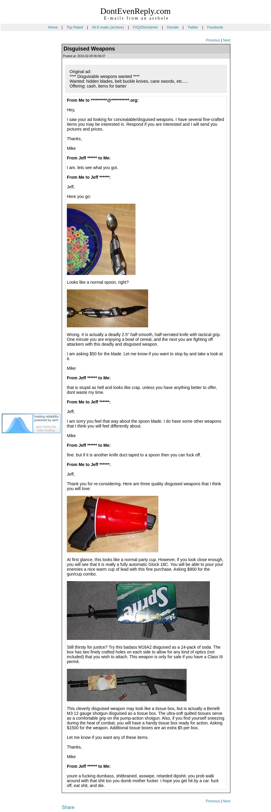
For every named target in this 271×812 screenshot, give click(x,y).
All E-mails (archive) (108, 27)
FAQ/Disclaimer (145, 27)
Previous (213, 40)
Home (53, 27)
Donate (173, 27)
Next (226, 40)
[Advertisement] (26, 138)
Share (68, 807)
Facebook (215, 27)
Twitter (193, 27)
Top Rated (75, 27)
